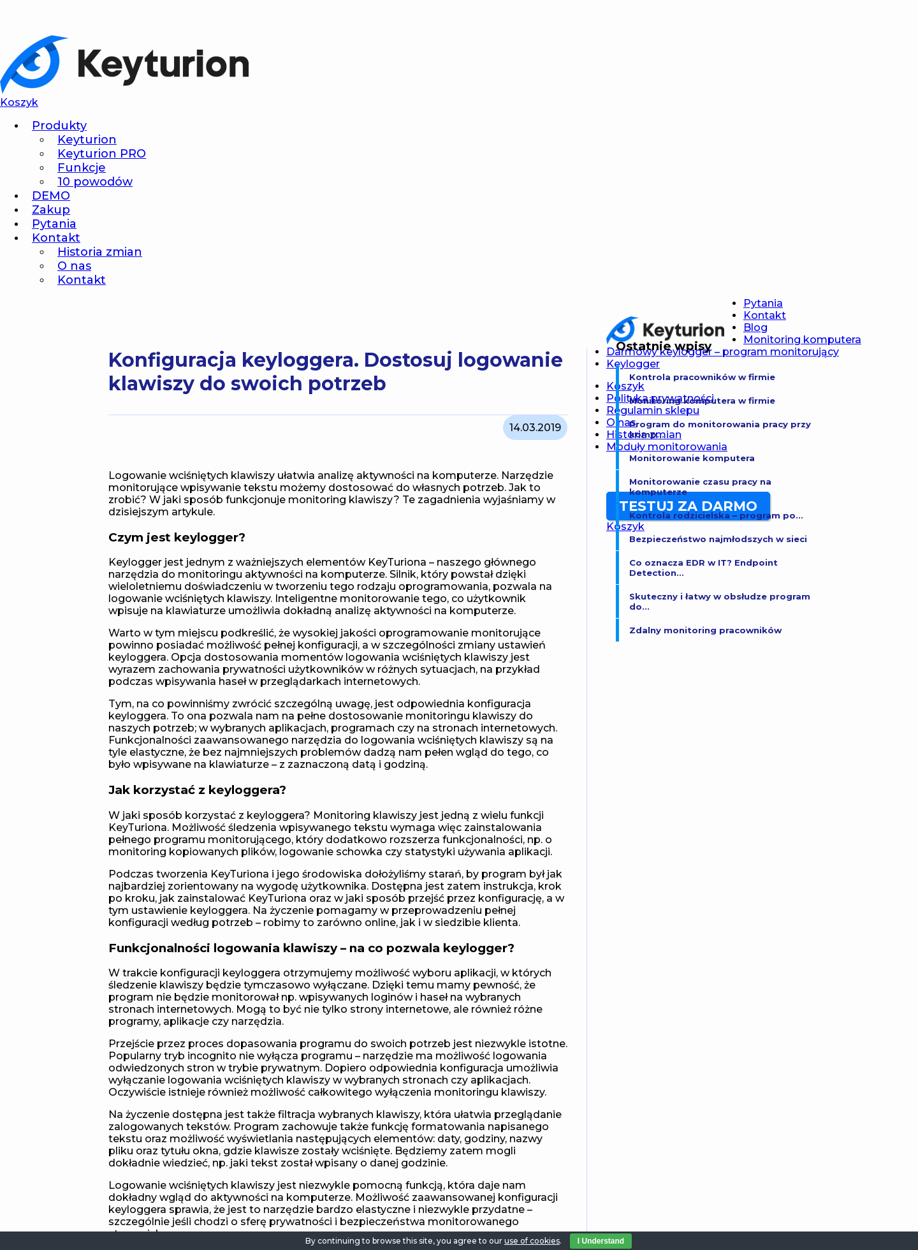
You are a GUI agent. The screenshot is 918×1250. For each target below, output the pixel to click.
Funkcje (81, 168)
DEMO (51, 196)
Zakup (51, 210)
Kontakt (56, 238)
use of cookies (532, 1241)
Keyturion (87, 140)
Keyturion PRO (101, 154)
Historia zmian (99, 252)
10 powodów (95, 182)
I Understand (601, 1241)
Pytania (54, 224)
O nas (74, 266)
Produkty (59, 126)
